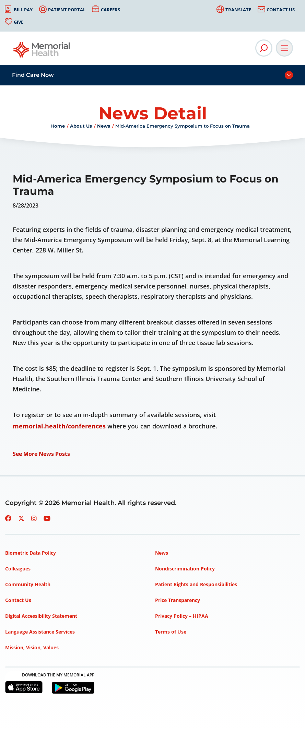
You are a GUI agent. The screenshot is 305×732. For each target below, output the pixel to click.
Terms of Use (170, 631)
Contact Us (281, 10)
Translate (238, 10)
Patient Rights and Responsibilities (196, 584)
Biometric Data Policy (30, 553)
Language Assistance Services (40, 631)
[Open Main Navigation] (284, 48)
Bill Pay (23, 10)
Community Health (27, 584)
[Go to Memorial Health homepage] (42, 52)
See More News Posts (41, 454)
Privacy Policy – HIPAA (181, 616)
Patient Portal (66, 10)
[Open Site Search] (263, 48)
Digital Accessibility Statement (41, 616)
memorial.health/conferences (59, 426)
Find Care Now (33, 75)
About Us (81, 126)
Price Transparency (177, 600)
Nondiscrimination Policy (185, 568)
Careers (110, 10)
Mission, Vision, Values (32, 647)
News (103, 126)
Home (57, 126)
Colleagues (18, 568)
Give (18, 22)
